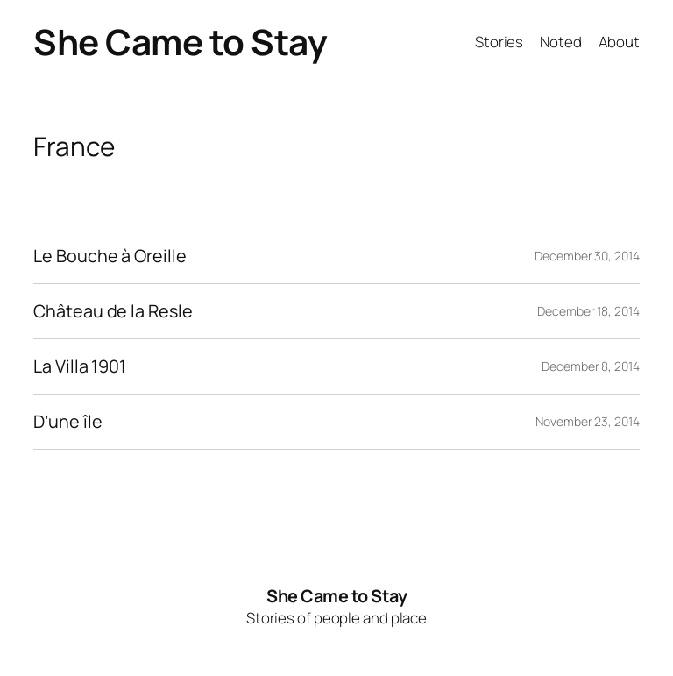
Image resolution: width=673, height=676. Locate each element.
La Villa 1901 (79, 366)
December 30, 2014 (587, 255)
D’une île (67, 421)
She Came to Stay (180, 42)
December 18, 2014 (588, 310)
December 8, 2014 (590, 366)
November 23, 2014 (587, 421)
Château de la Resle (112, 311)
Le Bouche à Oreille (109, 256)
